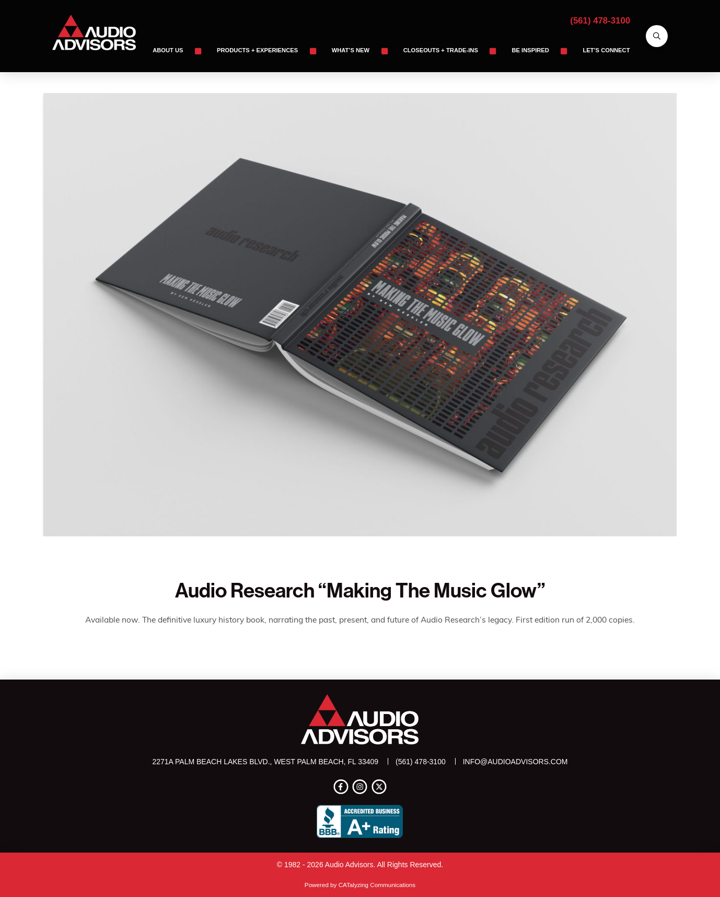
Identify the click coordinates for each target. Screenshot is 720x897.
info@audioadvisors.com (515, 761)
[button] (657, 36)
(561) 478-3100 (600, 21)
